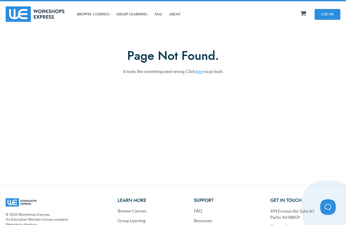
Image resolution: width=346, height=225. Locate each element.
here (200, 71)
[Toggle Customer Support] (328, 207)
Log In (327, 14)
